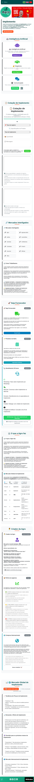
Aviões (7, 237)
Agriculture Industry (17, 362)
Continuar (27, 151)
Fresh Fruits (17, 333)
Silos (7, 255)
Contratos (8, 246)
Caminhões (23, 237)
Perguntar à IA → (17, 55)
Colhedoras (23, 241)
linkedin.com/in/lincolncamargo (13, 570)
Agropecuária (23, 232)
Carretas (8, 241)
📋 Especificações (8, 31)
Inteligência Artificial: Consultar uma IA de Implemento (17, 422)
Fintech (22, 246)
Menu (4, 2)
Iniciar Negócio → (17, 72)
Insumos (8, 251)
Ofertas (22, 251)
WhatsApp (15, 88)
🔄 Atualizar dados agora (11, 689)
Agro (7, 232)
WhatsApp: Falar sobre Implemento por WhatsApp (17, 417)
